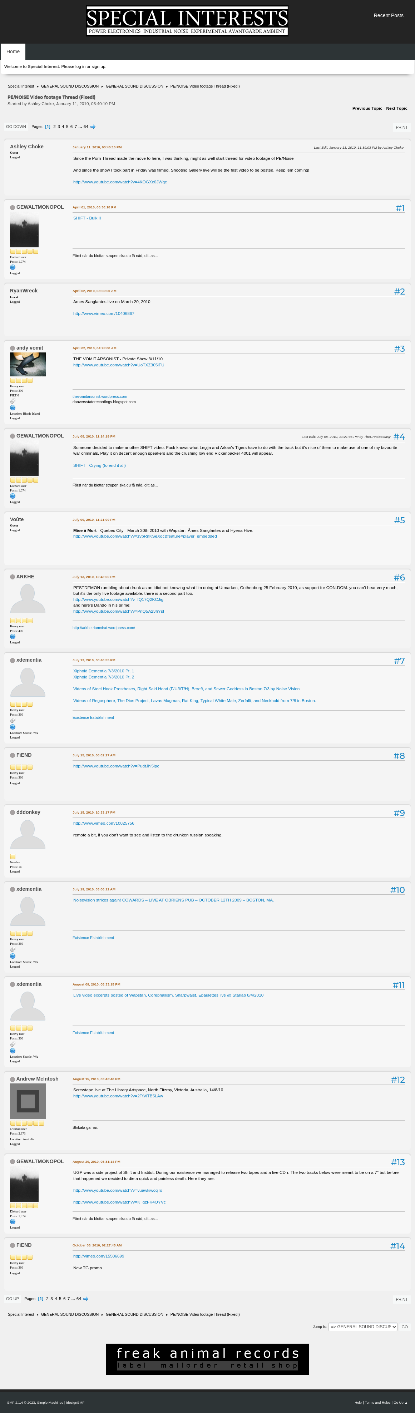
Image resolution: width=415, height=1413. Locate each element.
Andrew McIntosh (37, 1079)
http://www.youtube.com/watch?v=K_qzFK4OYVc (119, 1202)
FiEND (24, 755)
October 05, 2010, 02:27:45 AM (97, 1245)
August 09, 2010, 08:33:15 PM (96, 984)
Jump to (319, 1326)
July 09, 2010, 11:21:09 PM (94, 520)
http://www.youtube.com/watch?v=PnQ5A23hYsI (118, 611)
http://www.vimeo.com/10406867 (103, 313)
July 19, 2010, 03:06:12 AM (94, 889)
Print (402, 127)
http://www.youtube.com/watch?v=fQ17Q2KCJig (118, 599)
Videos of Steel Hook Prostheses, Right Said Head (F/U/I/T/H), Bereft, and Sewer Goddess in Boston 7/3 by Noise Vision (186, 688)
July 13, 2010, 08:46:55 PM (94, 660)
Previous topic (367, 108)
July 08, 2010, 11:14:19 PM (94, 436)
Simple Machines (50, 1402)
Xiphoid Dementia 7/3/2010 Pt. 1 (103, 670)
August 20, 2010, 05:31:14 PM (96, 1161)
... (81, 126)
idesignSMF (75, 1402)
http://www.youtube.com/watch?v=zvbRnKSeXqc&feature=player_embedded (145, 536)
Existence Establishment (93, 717)
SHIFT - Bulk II (87, 218)
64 (86, 126)
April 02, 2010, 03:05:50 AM (95, 291)
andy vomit (29, 348)
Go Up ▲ (401, 1402)
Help (358, 1402)
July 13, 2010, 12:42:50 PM (94, 577)
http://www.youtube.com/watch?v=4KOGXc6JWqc (120, 181)
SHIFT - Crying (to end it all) (99, 465)
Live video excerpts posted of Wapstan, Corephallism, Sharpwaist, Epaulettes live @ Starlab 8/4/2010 (168, 995)
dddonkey (28, 812)
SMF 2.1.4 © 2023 (21, 1402)
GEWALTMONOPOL (40, 207)
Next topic (396, 108)
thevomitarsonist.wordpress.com (100, 396)
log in (80, 66)
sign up (98, 66)
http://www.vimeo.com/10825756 (103, 823)
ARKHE (25, 576)
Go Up (12, 1298)
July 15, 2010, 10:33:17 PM (94, 812)
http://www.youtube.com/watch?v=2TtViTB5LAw (118, 1095)
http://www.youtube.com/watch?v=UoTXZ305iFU (118, 364)
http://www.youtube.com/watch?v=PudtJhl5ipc (116, 766)
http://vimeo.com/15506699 (98, 1256)
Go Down (16, 126)
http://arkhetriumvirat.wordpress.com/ (104, 628)
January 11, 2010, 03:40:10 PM (97, 147)
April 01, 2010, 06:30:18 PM (94, 207)
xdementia (28, 660)
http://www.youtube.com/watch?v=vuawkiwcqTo (117, 1190)
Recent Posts (389, 15)
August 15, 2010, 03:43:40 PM (96, 1079)
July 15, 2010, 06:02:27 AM (94, 755)
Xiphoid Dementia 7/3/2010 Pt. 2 (103, 677)
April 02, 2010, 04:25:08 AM (95, 348)
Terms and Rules (378, 1402)
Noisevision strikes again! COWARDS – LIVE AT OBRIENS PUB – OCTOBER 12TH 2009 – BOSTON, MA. (173, 900)
